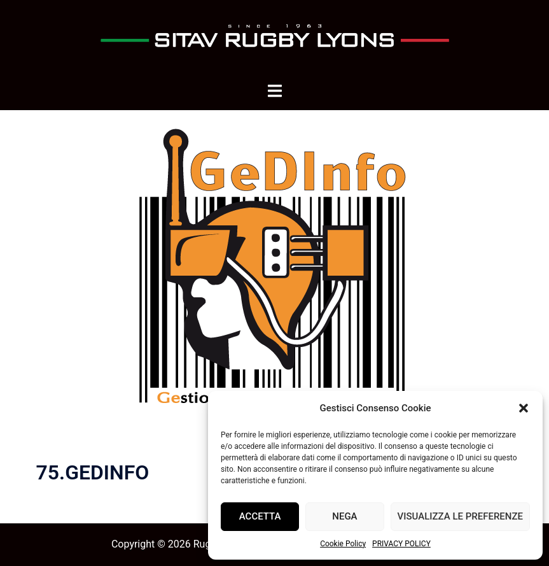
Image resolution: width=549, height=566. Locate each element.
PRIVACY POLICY (401, 543)
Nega (344, 516)
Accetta (260, 516)
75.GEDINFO (92, 472)
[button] (523, 408)
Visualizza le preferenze (460, 516)
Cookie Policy (343, 543)
